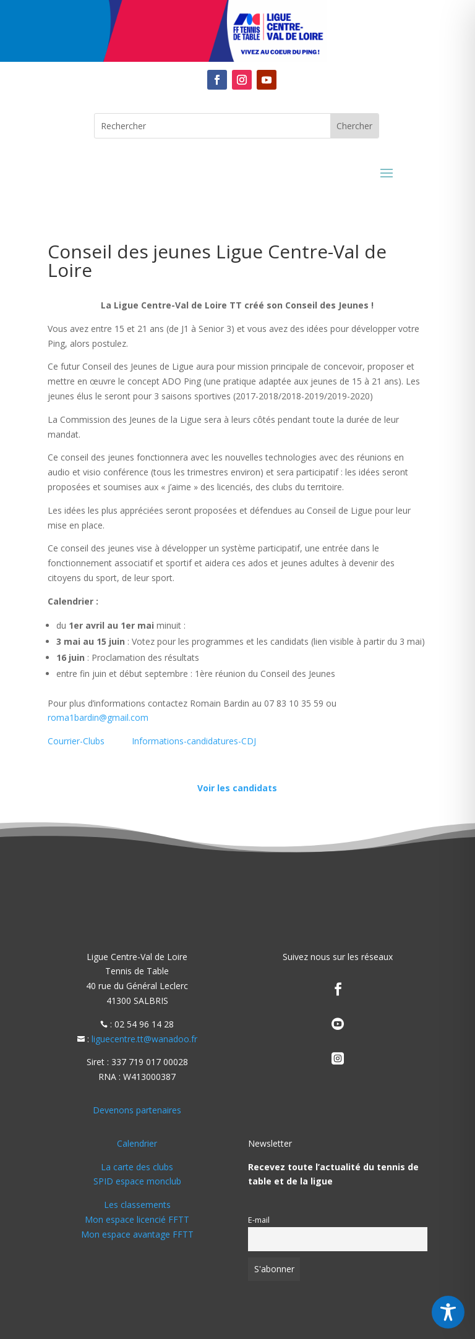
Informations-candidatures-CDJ (194, 741)
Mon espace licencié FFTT (137, 1219)
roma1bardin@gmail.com (98, 717)
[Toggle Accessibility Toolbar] (448, 1312)
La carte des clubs (137, 1167)
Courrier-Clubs (76, 741)
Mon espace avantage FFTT (137, 1234)
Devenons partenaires (137, 1110)
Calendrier (137, 1143)
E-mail (259, 1220)
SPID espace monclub (137, 1181)
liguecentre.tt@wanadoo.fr (144, 1039)
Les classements (137, 1204)
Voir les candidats (237, 788)
